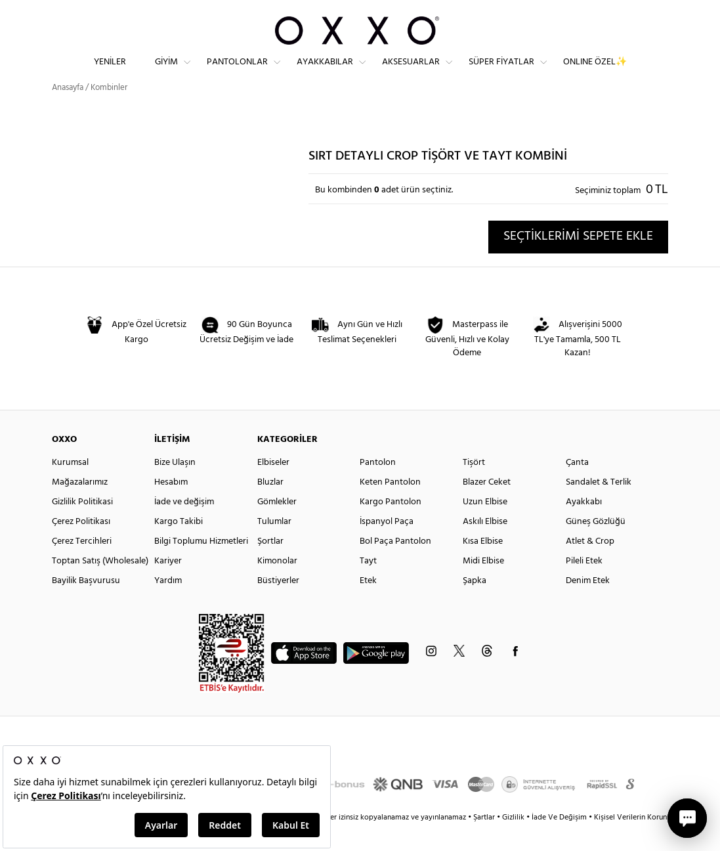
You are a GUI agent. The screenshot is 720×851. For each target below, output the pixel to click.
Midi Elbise (483, 584)
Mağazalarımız (80, 505)
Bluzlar (270, 505)
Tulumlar (274, 545)
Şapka (474, 604)
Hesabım (171, 505)
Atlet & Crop (590, 565)
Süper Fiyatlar (501, 72)
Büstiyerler (278, 604)
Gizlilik (514, 841)
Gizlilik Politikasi (82, 525)
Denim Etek (588, 604)
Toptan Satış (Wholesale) (100, 584)
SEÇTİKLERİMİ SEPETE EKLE (578, 260)
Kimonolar (277, 584)
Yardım (168, 604)
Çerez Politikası (81, 545)
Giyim (166, 72)
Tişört (474, 486)
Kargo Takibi (178, 545)
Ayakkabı (584, 525)
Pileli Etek (584, 584)
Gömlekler (277, 525)
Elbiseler (273, 486)
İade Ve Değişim (559, 841)
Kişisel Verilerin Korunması (638, 841)
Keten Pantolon (390, 505)
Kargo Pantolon (390, 525)
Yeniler (110, 72)
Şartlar (485, 841)
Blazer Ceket (487, 505)
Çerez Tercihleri (82, 565)
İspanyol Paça (386, 545)
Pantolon (378, 486)
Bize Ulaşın (175, 486)
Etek (368, 604)
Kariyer (168, 584)
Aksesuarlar (411, 72)
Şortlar (270, 565)
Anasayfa (67, 111)
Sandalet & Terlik (598, 505)
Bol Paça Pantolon (395, 565)
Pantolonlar (237, 72)
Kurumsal (70, 486)
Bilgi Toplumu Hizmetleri (201, 565)
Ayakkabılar (325, 72)
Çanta (577, 486)
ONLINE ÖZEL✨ (595, 72)
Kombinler (109, 111)
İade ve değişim (184, 525)
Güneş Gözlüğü (595, 545)
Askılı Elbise (485, 545)
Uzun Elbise (485, 525)
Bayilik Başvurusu (86, 604)
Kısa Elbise (483, 565)
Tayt (368, 584)
